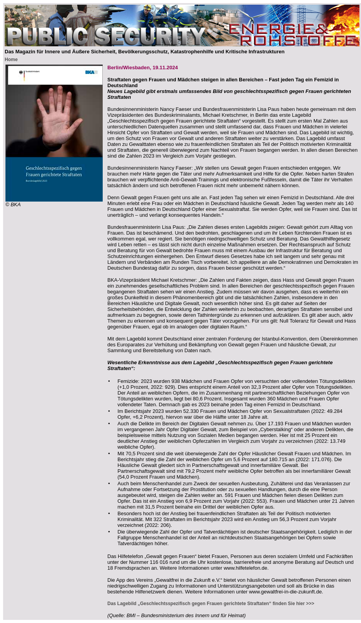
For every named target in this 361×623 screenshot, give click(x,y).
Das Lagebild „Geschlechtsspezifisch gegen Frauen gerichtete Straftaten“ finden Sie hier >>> (210, 603)
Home (11, 59)
